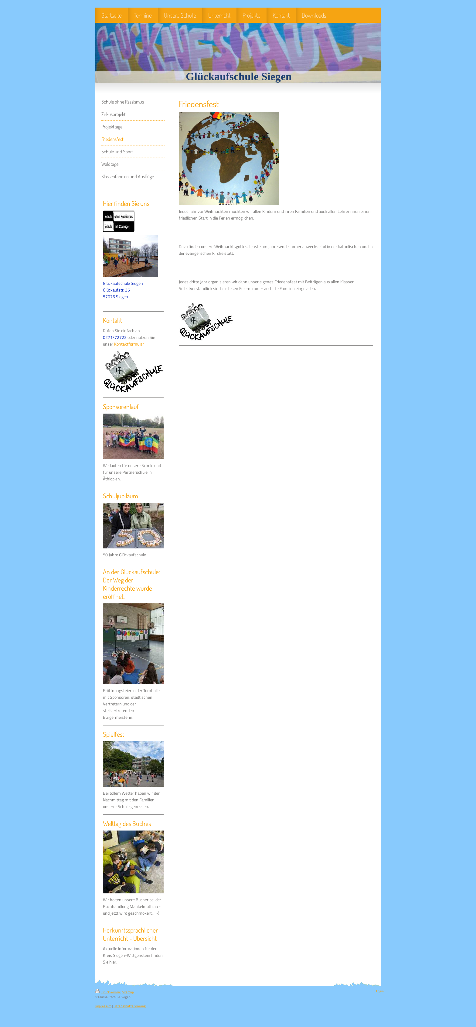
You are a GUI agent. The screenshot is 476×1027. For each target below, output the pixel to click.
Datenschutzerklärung (130, 1006)
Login (380, 991)
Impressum (103, 1006)
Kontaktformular (129, 344)
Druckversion (108, 992)
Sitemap (128, 992)
